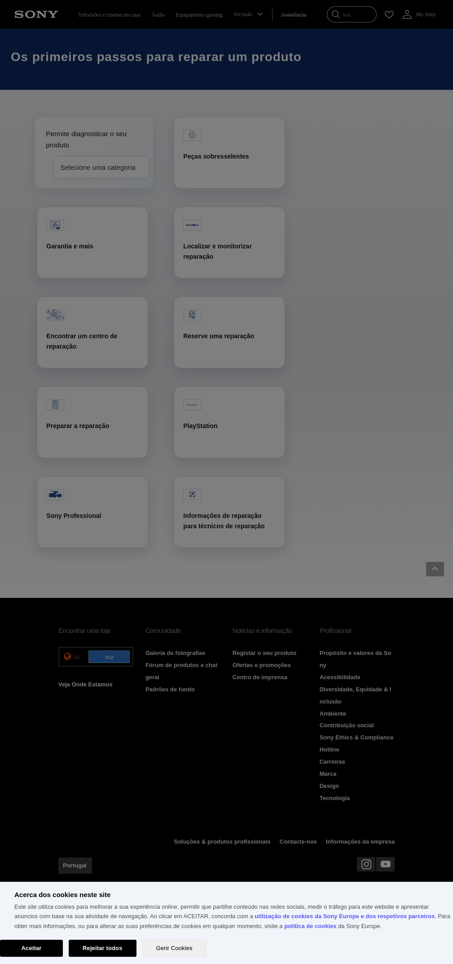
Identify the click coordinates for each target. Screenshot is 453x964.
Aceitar (32, 948)
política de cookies (310, 926)
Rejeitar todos (103, 948)
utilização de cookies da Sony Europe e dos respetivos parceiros (345, 916)
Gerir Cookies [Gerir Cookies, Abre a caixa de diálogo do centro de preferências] (174, 948)
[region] (226, 923)
